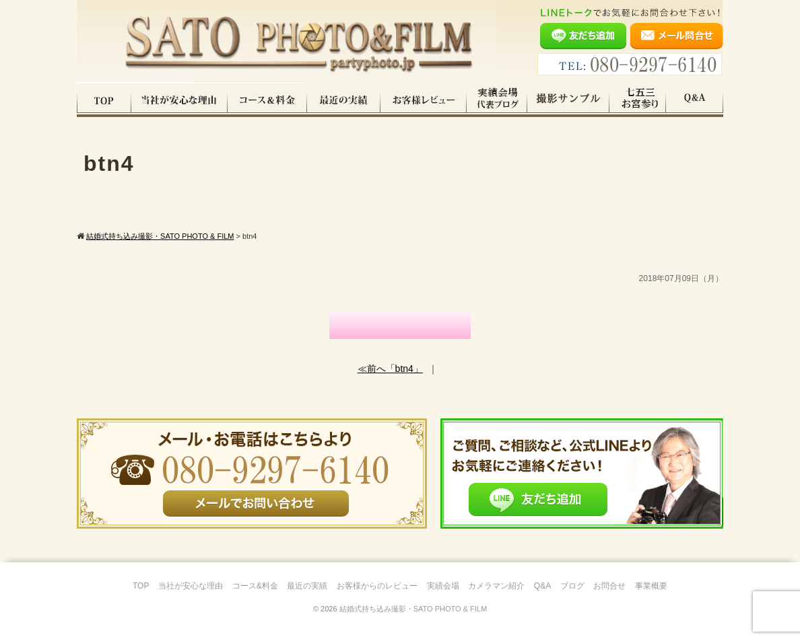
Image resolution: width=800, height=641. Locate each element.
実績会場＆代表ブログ (497, 100)
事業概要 (651, 586)
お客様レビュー (423, 100)
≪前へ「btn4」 (390, 368)
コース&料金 (255, 586)
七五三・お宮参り (637, 100)
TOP (104, 100)
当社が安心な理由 (179, 100)
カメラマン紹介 (496, 586)
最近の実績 (343, 100)
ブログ (572, 586)
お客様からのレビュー (377, 586)
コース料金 (267, 100)
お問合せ (609, 586)
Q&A (694, 100)
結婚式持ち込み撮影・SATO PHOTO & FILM (413, 609)
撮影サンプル (568, 100)
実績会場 (443, 586)
